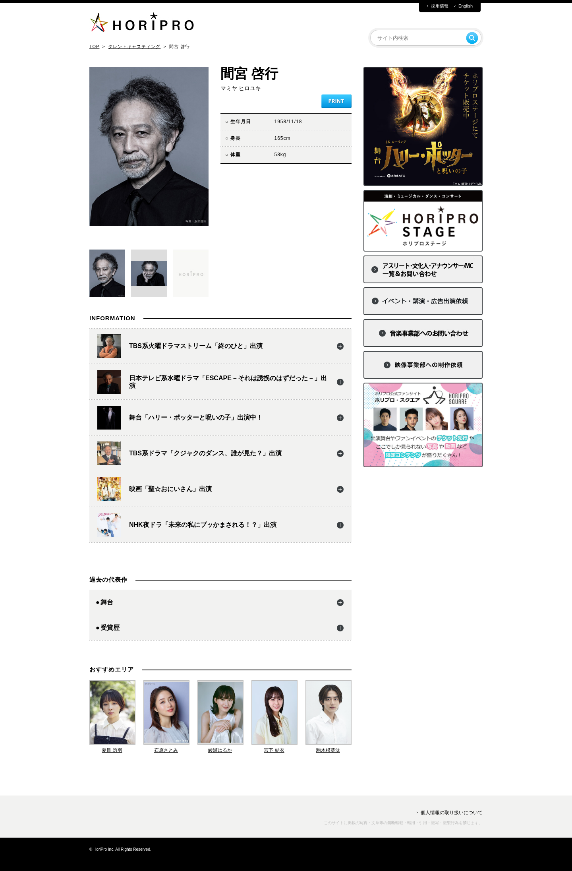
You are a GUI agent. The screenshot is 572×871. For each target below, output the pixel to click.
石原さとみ (166, 750)
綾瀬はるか (220, 750)
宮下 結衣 (274, 750)
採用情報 (439, 6)
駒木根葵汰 (328, 750)
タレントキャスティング (134, 46)
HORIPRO (141, 24)
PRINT (336, 101)
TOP (94, 46)
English (465, 6)
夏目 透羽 (112, 750)
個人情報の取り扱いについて (452, 812)
